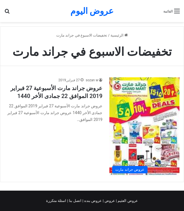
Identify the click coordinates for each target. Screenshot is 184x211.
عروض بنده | (93, 201)
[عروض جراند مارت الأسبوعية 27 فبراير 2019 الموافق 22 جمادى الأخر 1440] (144, 126)
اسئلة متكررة (56, 201)
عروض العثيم (127, 201)
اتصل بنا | (75, 201)
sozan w (92, 80)
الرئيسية (119, 35)
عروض (110, 201)
